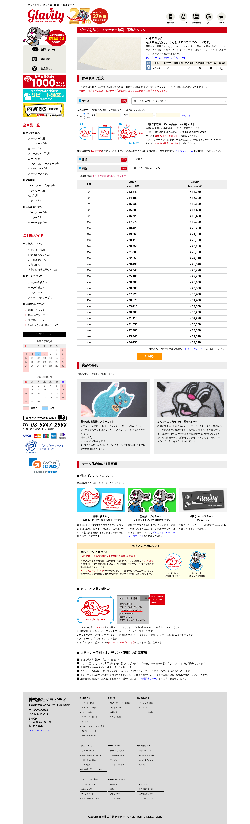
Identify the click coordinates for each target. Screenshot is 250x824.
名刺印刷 (33, 195)
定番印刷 (30, 180)
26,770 (196, 270)
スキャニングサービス (40, 297)
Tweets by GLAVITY (39, 730)
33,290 (196, 312)
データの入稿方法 (37, 282)
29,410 (133, 306)
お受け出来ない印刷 (39, 254)
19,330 (196, 222)
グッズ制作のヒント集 (90, 798)
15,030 (133, 204)
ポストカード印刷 (37, 143)
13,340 (133, 192)
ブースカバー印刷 (37, 212)
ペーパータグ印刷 (37, 222)
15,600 (196, 198)
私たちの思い (144, 784)
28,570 (133, 300)
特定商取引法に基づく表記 (42, 269)
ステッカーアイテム (39, 173)
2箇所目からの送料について (43, 325)
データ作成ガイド (37, 287)
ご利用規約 (34, 264)
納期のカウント (36, 310)
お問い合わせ (48, 49)
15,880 (133, 210)
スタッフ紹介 (115, 798)
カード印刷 (34, 158)
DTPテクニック (87, 794)
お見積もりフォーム (192, 349)
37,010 (196, 336)
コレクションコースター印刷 (43, 163)
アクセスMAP (115, 794)
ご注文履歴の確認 (37, 259)
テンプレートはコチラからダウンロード (166, 57)
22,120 (196, 240)
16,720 (133, 216)
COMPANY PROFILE (116, 779)
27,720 (133, 294)
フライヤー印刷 (36, 190)
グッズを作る (32, 133)
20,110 (133, 240)
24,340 (133, 270)
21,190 (196, 234)
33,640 (133, 336)
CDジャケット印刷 (38, 168)
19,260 (133, 234)
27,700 (196, 276)
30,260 (133, 312)
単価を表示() (103, 176)
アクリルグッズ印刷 (39, 153)
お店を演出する (33, 207)
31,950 (133, 324)
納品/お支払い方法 (38, 315)
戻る (149, 356)
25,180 (133, 276)
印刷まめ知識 (86, 789)
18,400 (196, 216)
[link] (45, 466)
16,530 (196, 204)
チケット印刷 (35, 200)
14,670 (196, 192)
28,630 (196, 282)
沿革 (112, 789)
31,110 (133, 318)
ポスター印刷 (35, 217)
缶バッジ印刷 (35, 148)
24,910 (196, 258)
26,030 (133, 282)
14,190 (133, 198)
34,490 (133, 342)
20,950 (133, 246)
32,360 (196, 306)
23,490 (133, 264)
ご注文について (86, 746)
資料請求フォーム (149, 678)
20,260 (196, 228)
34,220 (196, 318)
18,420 (133, 228)
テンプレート (35, 292)
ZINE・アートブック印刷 (41, 185)
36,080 (196, 330)
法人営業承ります (146, 794)
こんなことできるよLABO (90, 779)
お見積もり (47, 68)
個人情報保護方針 (146, 789)
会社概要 (113, 784)
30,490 (196, 294)
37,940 (196, 342)
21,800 (133, 252)
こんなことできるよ (89, 784)
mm (86, 117)
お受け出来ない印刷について (92, 755)
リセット (186, 115)
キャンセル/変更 (36, 249)
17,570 (133, 222)
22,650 (133, 258)
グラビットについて (147, 798)
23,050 (196, 246)
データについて (114, 746)
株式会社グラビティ (116, 816)
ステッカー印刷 (36, 138)
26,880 (133, 288)
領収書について (36, 320)
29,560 (196, 288)
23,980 (196, 252)
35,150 (196, 324)
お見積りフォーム (184, 151)
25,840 (196, 264)
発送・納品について (145, 746)
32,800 (133, 330)
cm (86, 113)
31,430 (196, 300)
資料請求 (45, 59)
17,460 (196, 210)
